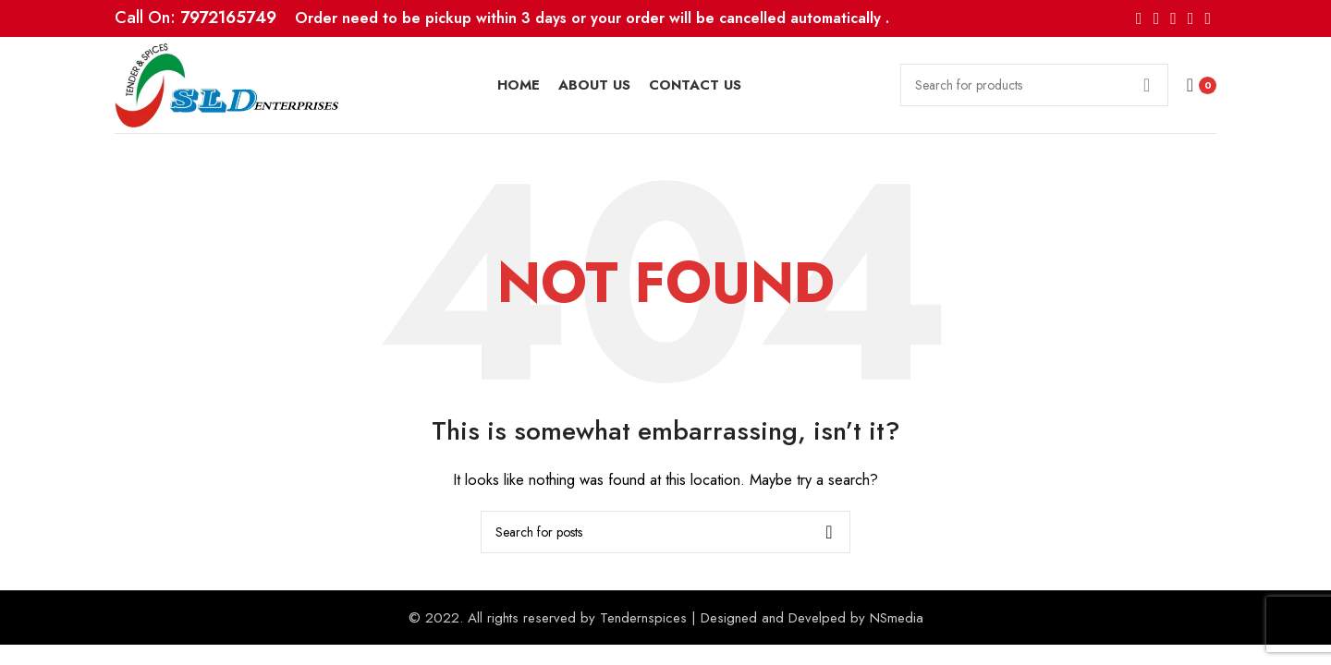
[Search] (1034, 85)
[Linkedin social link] (1191, 18)
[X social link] (1157, 18)
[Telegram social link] (1207, 18)
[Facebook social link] (1139, 18)
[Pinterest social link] (1173, 18)
